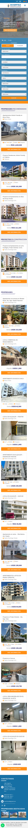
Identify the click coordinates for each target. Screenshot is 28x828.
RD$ (10, 40)
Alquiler (18, 45)
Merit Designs (18, 824)
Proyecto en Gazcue (14, 659)
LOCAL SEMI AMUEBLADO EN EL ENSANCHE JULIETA (14, 698)
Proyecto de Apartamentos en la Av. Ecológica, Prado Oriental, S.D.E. (14, 248)
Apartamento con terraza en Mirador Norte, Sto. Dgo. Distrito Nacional (14, 300)
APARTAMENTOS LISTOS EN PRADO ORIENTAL (14, 578)
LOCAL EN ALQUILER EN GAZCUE (14, 737)
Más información (14, 149)
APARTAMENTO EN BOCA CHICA (14, 380)
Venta (6, 45)
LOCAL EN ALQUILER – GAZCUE (14, 497)
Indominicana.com (17, 825)
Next (26, 23)
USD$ (4, 40)
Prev (2, 23)
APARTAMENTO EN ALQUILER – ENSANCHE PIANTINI (14, 457)
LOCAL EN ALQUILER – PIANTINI (14, 418)
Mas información (10, 30)
